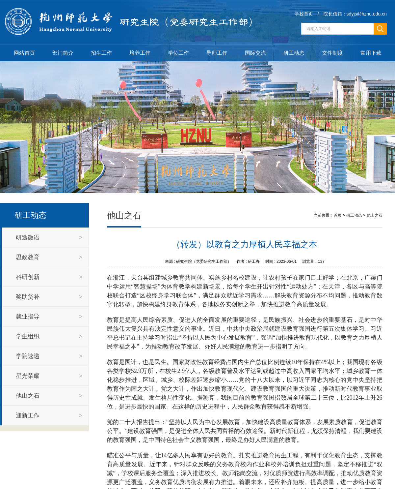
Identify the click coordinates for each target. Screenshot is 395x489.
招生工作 (101, 53)
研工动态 (293, 53)
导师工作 (216, 53)
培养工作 (139, 53)
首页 (338, 215)
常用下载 (371, 53)
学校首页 (304, 13)
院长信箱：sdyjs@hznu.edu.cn (355, 13)
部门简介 (62, 53)
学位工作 (178, 53)
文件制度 (332, 53)
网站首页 (24, 53)
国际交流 (255, 53)
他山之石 (374, 215)
